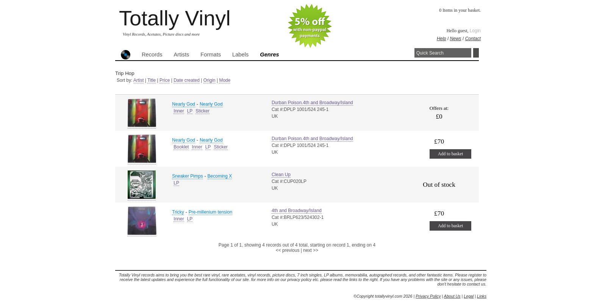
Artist (138, 80)
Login (475, 30)
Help (441, 38)
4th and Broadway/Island (297, 210)
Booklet (181, 147)
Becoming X (220, 176)
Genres (269, 55)
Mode (224, 80)
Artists (181, 55)
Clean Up (281, 174)
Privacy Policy (428, 296)
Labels (240, 55)
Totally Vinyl (175, 18)
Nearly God (183, 104)
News (455, 38)
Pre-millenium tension (210, 212)
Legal (469, 296)
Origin (209, 80)
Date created (187, 80)
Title (151, 80)
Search (476, 53)
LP (190, 111)
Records (152, 55)
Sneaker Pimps (187, 176)
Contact (473, 38)
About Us (452, 296)
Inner (179, 111)
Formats (210, 55)
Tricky (178, 212)
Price (164, 80)
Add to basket (450, 153)
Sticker (202, 111)
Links (481, 296)
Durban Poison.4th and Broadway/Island (312, 102)
